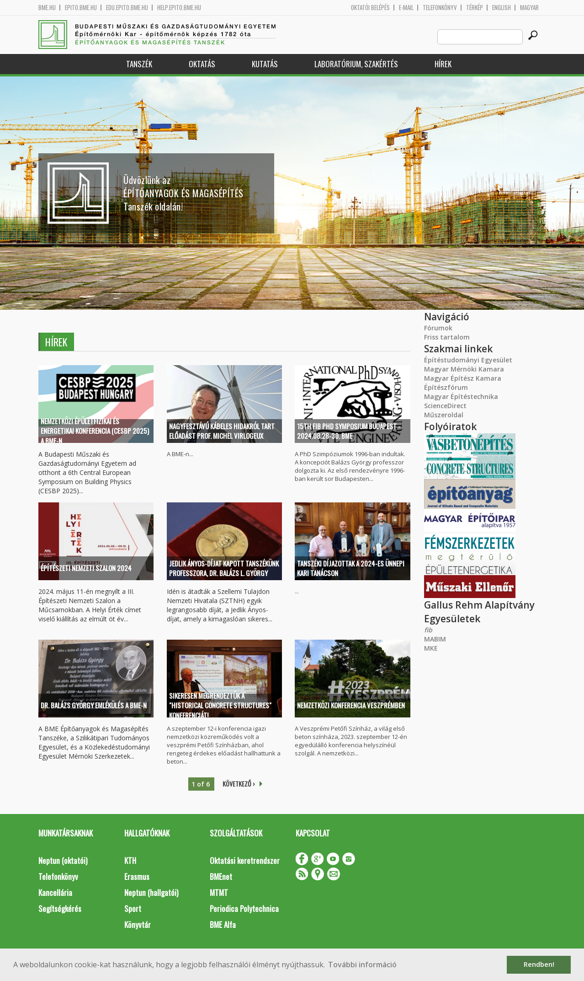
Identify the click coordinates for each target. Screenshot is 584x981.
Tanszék (139, 64)
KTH (130, 860)
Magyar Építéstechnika (461, 396)
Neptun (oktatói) (62, 860)
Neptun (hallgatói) (151, 892)
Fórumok (438, 327)
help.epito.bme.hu (179, 8)
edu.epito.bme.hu (127, 8)
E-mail (406, 8)
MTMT (219, 892)
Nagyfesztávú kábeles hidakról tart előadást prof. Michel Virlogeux (222, 431)
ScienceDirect (445, 405)
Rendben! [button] (539, 964)
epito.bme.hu (81, 8)
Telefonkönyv (440, 8)
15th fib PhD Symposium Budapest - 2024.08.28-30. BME (348, 431)
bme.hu (47, 8)
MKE (431, 648)
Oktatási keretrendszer (245, 860)
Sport (132, 908)
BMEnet (221, 876)
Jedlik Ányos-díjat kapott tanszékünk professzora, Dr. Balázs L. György (224, 568)
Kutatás (265, 64)
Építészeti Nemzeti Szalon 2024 (86, 568)
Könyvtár (137, 924)
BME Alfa (223, 924)
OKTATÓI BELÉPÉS (370, 8)
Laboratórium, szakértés (356, 64)
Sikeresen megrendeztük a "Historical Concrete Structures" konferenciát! (220, 705)
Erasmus (136, 876)
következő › (239, 783)
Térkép (474, 8)
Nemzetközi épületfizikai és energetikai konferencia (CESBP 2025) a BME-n (95, 431)
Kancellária (55, 892)
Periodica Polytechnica (244, 908)
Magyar (529, 8)
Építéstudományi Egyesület (468, 360)
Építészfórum (446, 387)
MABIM (435, 639)
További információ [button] (362, 964)
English (501, 8)
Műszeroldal (443, 414)
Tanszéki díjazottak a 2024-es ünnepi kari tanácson (350, 568)
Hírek (443, 64)
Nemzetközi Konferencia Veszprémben (351, 705)
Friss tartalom (447, 337)
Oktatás (202, 64)
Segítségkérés (59, 908)
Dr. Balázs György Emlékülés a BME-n (94, 705)
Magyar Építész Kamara (462, 378)
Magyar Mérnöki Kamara (464, 369)
